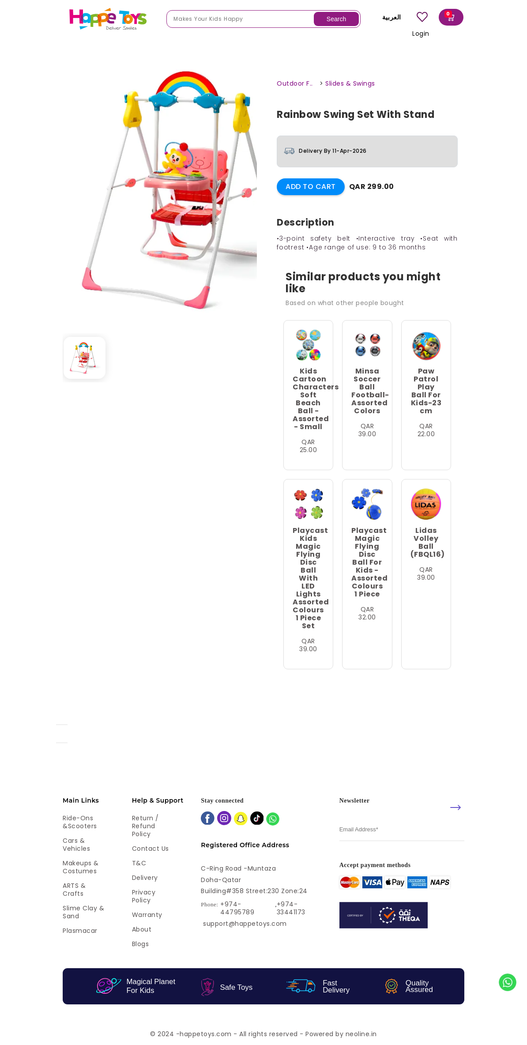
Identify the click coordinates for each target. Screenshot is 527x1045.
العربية (389, 17)
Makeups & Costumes (81, 867)
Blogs (140, 944)
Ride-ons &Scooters (80, 822)
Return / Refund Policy (145, 826)
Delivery (145, 878)
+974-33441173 (291, 908)
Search (336, 19)
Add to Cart (311, 186)
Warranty (147, 915)
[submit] (455, 807)
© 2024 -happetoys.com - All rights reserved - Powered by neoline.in (263, 1034)
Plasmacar (80, 931)
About (142, 929)
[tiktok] (257, 819)
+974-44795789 (237, 908)
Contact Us (150, 849)
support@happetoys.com (245, 924)
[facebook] (208, 819)
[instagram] (224, 819)
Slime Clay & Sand (83, 912)
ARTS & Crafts (74, 890)
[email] (401, 830)
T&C (139, 863)
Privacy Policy (144, 896)
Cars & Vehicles (76, 845)
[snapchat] (241, 819)
